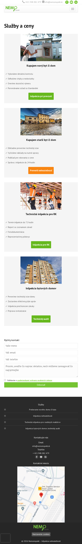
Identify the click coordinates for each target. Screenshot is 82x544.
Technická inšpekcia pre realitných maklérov (43, 422)
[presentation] (5, 538)
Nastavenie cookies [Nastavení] (41, 534)
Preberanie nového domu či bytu (42, 409)
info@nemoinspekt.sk (53, 2)
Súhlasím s (29, 380)
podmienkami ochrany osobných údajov (34, 380)
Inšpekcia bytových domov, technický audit (42, 428)
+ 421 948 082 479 (41, 453)
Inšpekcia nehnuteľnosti (42, 416)
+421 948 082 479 (33, 2)
